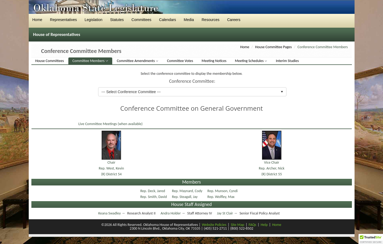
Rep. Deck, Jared (153, 191)
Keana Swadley (109, 213)
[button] (371, 239)
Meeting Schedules (249, 61)
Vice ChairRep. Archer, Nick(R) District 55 (271, 168)
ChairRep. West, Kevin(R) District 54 (111, 168)
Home (244, 47)
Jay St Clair (225, 213)
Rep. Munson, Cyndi (223, 191)
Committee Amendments (136, 61)
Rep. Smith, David (154, 197)
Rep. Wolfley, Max (221, 197)
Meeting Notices (214, 61)
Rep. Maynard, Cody (187, 191)
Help (264, 224)
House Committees (49, 61)
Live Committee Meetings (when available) (110, 124)
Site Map (237, 224)
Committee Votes (180, 61)
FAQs (252, 224)
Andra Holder (171, 213)
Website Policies (214, 224)
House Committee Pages (273, 47)
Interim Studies (287, 61)
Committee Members (88, 61)
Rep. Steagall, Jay (185, 197)
